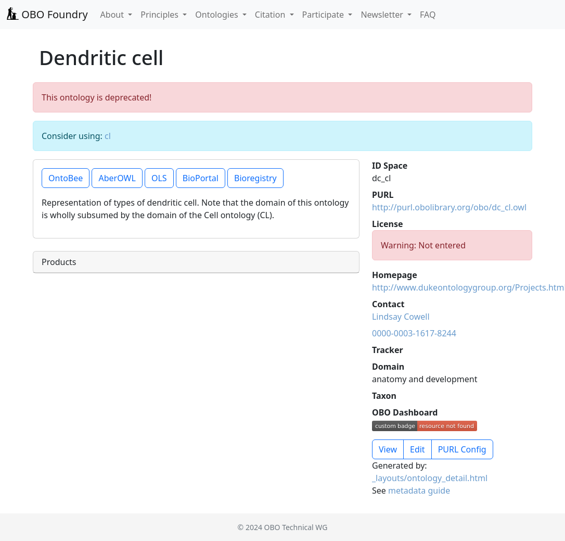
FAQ (427, 14)
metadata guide (419, 490)
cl (108, 136)
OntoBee (65, 178)
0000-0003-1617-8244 (414, 333)
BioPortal (201, 178)
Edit (417, 449)
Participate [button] (324, 14)
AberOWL (116, 178)
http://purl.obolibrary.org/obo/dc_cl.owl (449, 207)
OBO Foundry (47, 14)
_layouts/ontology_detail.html (429, 478)
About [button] (113, 14)
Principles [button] (160, 14)
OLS (159, 178)
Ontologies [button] (217, 14)
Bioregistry (255, 178)
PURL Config (462, 449)
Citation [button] (271, 14)
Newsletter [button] (383, 14)
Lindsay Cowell (401, 316)
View (388, 449)
